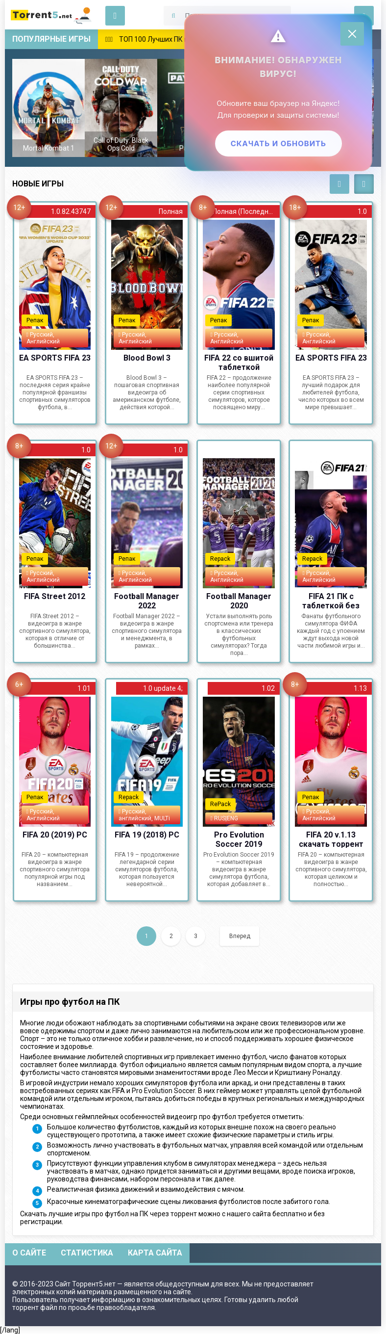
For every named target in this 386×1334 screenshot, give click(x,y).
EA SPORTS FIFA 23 (55, 358)
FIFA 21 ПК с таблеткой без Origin (331, 600)
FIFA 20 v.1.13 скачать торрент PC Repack (331, 839)
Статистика (87, 1252)
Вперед (239, 936)
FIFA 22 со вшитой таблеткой (238, 362)
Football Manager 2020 (238, 600)
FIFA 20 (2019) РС (55, 834)
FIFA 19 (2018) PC (147, 834)
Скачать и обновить (278, 143)
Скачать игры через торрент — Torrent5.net (51, 14)
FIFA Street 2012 (54, 596)
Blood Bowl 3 (146, 358)
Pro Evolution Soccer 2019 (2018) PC (239, 839)
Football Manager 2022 (146, 600)
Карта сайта (155, 1252)
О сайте (29, 1252)
